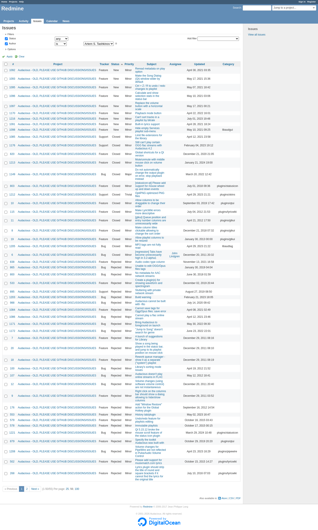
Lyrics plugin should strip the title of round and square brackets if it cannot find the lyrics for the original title (149, 473)
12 (12, 384)
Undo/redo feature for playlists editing (147, 420)
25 (67, 489)
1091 (12, 124)
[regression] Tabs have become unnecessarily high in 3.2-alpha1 (148, 254)
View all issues (256, 34)
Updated (199, 64)
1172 (12, 331)
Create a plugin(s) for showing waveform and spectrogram (148, 283)
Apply (10, 56)
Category (228, 64)
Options (12, 49)
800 (12, 274)
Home (4, 1)
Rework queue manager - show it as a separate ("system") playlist (150, 360)
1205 (12, 246)
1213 (12, 162)
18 (12, 359)
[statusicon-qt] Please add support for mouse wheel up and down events (150, 186)
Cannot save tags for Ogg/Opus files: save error (150, 310)
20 (12, 348)
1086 (12, 316)
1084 (12, 309)
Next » (35, 489)
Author (12, 43)
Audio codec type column (150, 261)
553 (12, 414)
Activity (23, 21)
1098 (12, 129)
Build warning (143, 297)
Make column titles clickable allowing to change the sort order (147, 230)
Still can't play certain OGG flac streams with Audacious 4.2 (148, 145)
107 (12, 375)
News (65, 21)
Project (57, 64)
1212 (12, 194)
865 (12, 267)
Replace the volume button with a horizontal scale (148, 106)
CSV (231, 498)
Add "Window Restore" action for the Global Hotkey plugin (148, 407)
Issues (37, 21)
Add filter (192, 38)
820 (12, 154)
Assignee (175, 64)
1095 (12, 87)
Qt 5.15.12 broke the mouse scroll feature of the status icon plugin (148, 432)
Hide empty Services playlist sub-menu (147, 130)
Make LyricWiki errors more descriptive (148, 212)
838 (12, 261)
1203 (12, 297)
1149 (12, 174)
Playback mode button (148, 113)
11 (12, 220)
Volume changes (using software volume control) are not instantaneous (149, 384)
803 (12, 186)
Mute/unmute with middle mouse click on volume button (150, 162)
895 (12, 291)
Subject (151, 64)
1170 (12, 113)
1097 (12, 106)
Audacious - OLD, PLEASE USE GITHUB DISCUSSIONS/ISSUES (57, 70)
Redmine (148, 506)
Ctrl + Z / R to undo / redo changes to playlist (150, 87)
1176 (12, 145)
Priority (129, 64)
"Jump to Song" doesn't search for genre (149, 331)
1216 (12, 118)
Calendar (52, 21)
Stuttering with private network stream (148, 292)
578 (12, 425)
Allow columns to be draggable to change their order (150, 203)
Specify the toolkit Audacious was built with (149, 441)
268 (12, 473)
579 (12, 420)
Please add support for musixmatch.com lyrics (148, 462)
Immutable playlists (146, 425)
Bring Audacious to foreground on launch (147, 324)
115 (12, 211)
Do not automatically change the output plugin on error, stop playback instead (149, 174)
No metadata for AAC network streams (147, 274)
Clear (22, 56)
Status (12, 38)
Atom (224, 498)
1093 (12, 78)
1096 (12, 96)
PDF (238, 498)
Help (21, 1)
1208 (12, 451)
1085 (12, 136)
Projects (13, 1)
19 (12, 239)
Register (311, 1)
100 (12, 368)
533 (12, 283)
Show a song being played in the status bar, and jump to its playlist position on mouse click (149, 348)
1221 (12, 432)
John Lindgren (174, 255)
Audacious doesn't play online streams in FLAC (149, 375)
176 (12, 407)
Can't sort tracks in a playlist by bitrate (147, 119)
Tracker (104, 64)
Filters (11, 34)
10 (12, 203)
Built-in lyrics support (147, 124)
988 (12, 302)
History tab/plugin (145, 414)
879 (12, 441)
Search (237, 7)
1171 (12, 323)
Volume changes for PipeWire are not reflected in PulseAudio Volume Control (150, 451)
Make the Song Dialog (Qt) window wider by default (148, 78)
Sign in (302, 1)
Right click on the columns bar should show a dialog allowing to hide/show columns (150, 396)
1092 (12, 70)
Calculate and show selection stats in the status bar (147, 96)
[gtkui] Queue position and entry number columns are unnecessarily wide (150, 220)
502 (12, 461)
